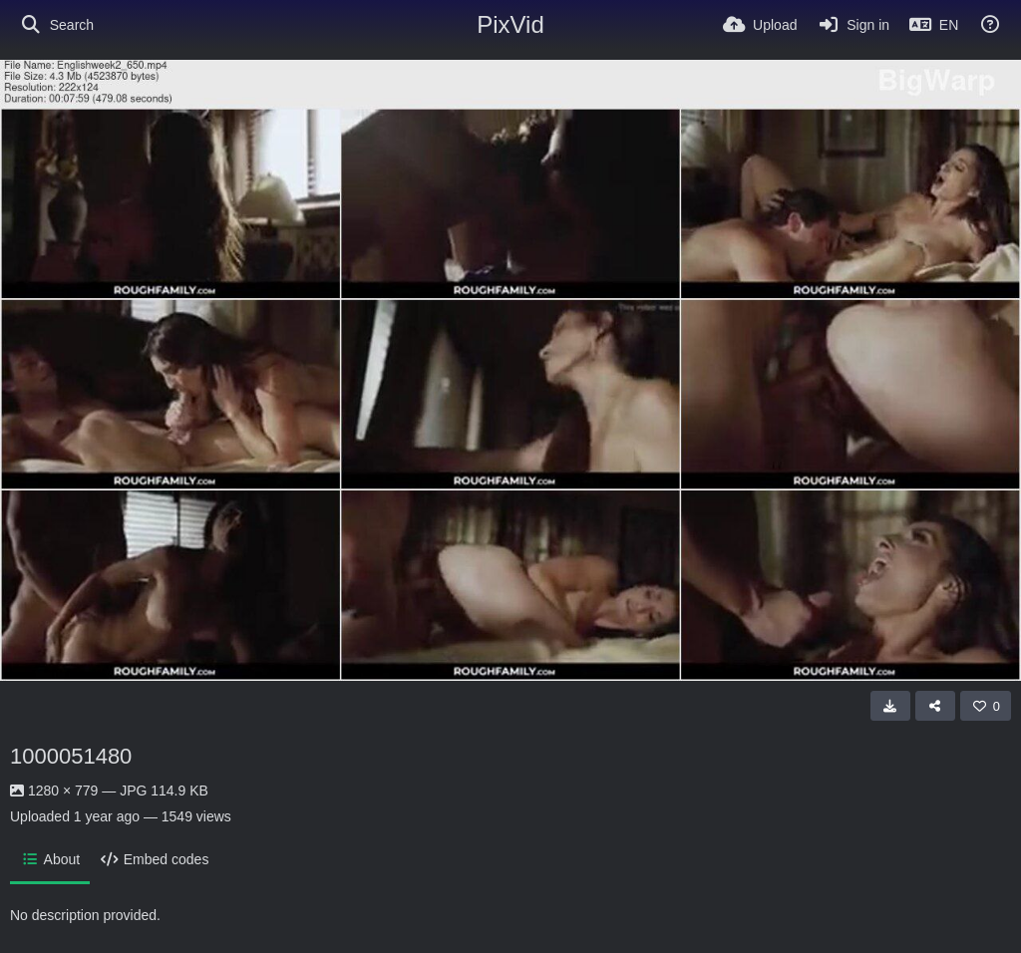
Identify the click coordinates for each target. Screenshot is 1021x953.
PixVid (510, 24)
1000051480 (71, 756)
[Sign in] (853, 25)
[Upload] (760, 25)
